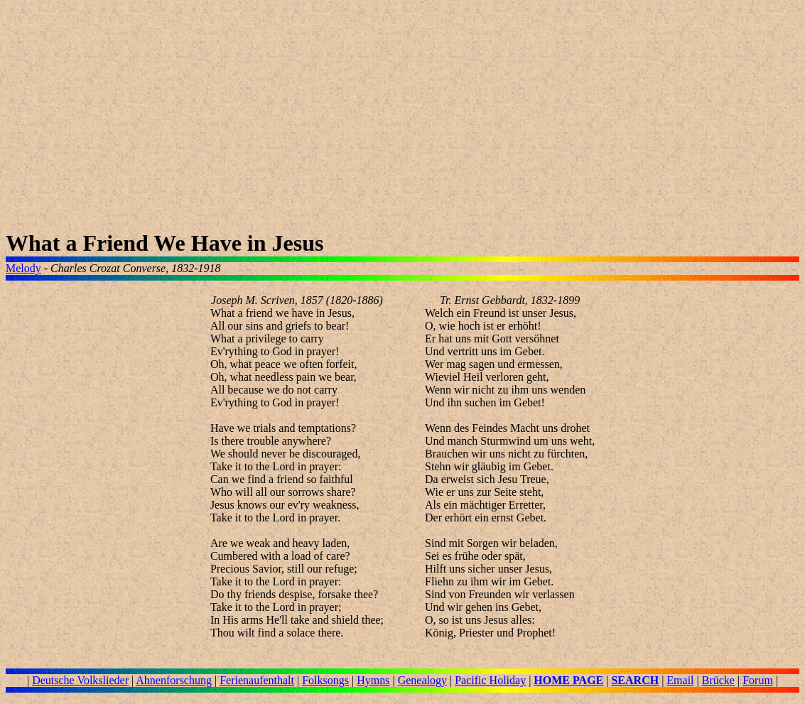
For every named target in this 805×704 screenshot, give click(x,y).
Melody (23, 268)
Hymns (373, 680)
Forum (757, 680)
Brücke (718, 680)
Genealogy (422, 680)
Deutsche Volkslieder (80, 680)
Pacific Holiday (490, 680)
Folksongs (325, 680)
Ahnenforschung (174, 680)
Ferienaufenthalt (257, 680)
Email (679, 680)
